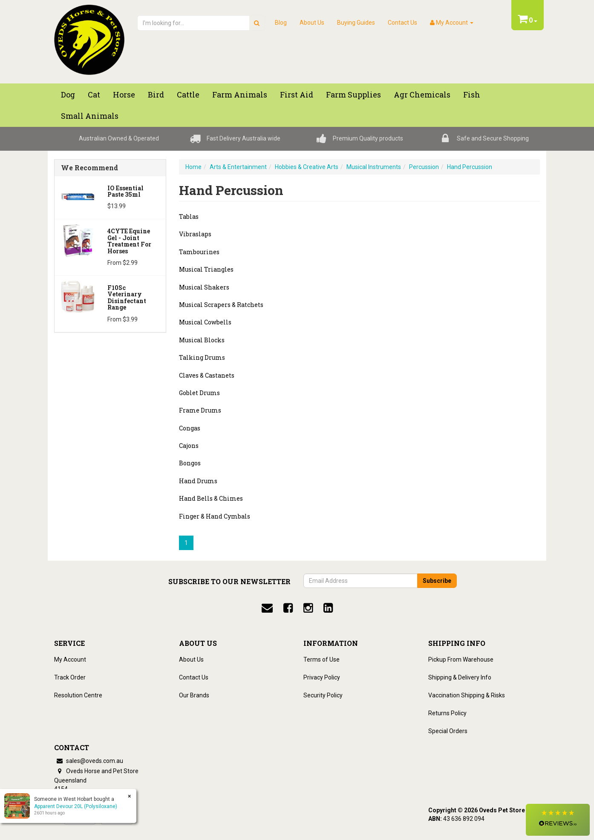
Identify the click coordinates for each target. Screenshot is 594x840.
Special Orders (447, 731)
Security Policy (323, 695)
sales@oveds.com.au (88, 760)
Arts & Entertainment (238, 166)
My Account (70, 659)
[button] (558, 820)
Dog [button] (68, 94)
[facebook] (288, 608)
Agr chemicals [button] (422, 94)
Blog (281, 22)
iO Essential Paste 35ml (125, 191)
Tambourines (199, 252)
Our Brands (194, 695)
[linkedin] (328, 608)
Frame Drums (200, 410)
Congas (189, 428)
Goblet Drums (199, 393)
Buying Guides (356, 22)
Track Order (70, 677)
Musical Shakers (204, 287)
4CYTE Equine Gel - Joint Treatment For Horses (129, 241)
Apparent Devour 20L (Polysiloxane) (75, 806)
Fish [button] (471, 94)
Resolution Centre (78, 695)
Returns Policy (447, 713)
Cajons (189, 445)
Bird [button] (156, 94)
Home (193, 166)
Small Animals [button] (89, 116)
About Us (312, 22)
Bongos (190, 463)
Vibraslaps (195, 234)
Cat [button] (94, 94)
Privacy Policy (321, 677)
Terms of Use (321, 659)
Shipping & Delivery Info (459, 677)
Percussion (424, 166)
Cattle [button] (188, 94)
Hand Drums (198, 481)
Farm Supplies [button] (353, 94)
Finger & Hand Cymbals (214, 516)
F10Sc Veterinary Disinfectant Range (126, 297)
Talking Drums (202, 357)
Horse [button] (124, 94)
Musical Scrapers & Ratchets (221, 304)
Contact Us (402, 22)
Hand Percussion (469, 166)
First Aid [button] (296, 94)
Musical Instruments (373, 166)
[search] (257, 23)
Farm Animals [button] (239, 94)
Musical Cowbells (205, 322)
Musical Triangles (206, 269)
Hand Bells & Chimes (211, 498)
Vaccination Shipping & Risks (466, 695)
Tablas (189, 216)
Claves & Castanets (206, 375)
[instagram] (308, 608)
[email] (267, 608)
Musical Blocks (202, 340)
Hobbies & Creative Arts (306, 166)
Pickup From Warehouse (460, 659)
